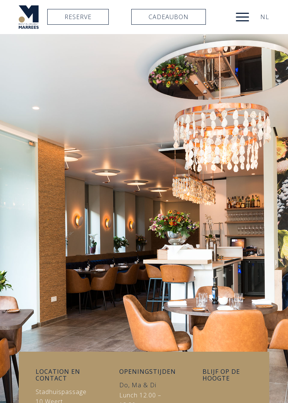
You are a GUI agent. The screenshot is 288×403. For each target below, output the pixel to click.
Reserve (78, 17)
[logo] (29, 17)
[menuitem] (238, 17)
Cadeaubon (168, 17)
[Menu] (238, 17)
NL (264, 17)
